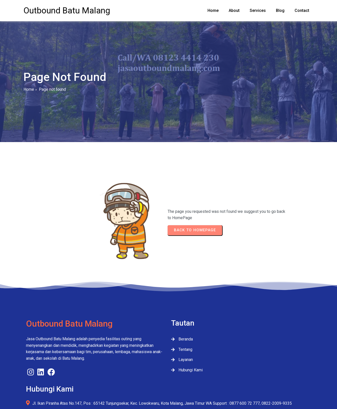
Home (28, 94)
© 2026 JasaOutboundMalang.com (168, 387)
